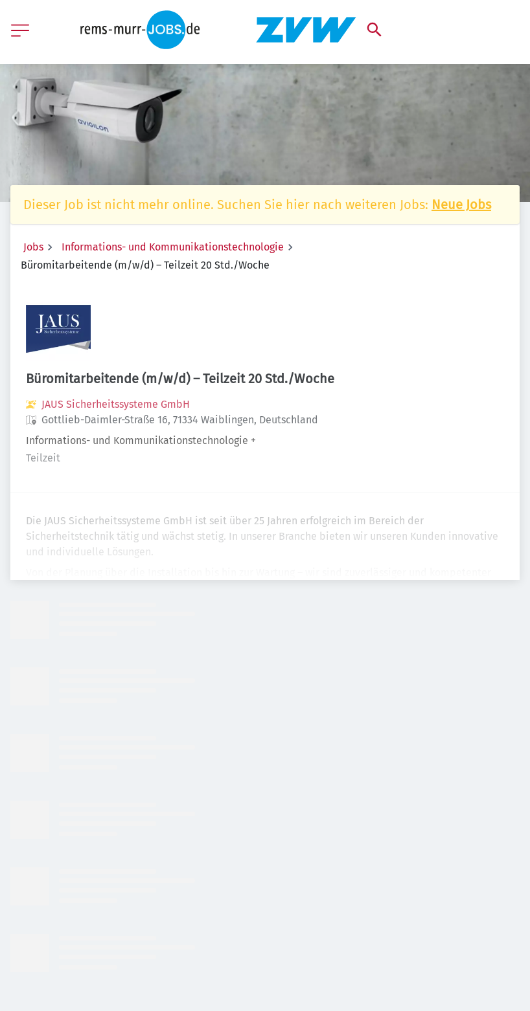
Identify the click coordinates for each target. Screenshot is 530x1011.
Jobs (33, 247)
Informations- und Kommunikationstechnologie (173, 247)
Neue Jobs (461, 204)
